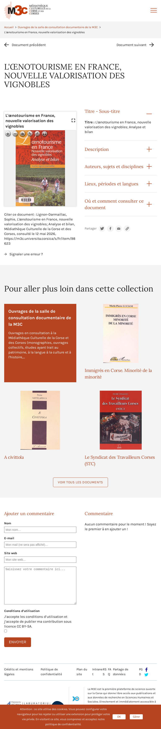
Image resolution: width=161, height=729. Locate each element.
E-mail (9, 538)
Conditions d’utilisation (22, 611)
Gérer (136, 716)
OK (119, 716)
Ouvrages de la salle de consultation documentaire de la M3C (58, 27)
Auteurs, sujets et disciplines (114, 166)
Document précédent (29, 45)
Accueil (9, 27)
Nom (7, 523)
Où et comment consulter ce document (114, 204)
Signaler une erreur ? (26, 254)
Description (97, 149)
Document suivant (131, 45)
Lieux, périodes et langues (111, 184)
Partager (90, 228)
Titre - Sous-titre (102, 111)
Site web (10, 553)
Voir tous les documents (80, 482)
